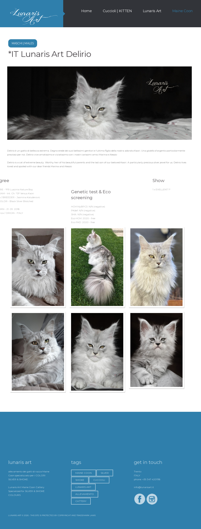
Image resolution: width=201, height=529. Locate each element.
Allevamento (84, 512)
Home (86, 11)
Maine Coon (182, 11)
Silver (105, 491)
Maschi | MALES (23, 44)
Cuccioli (99, 498)
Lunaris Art (152, 11)
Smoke (79, 498)
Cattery (80, 519)
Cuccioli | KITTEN (117, 11)
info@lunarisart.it (144, 505)
